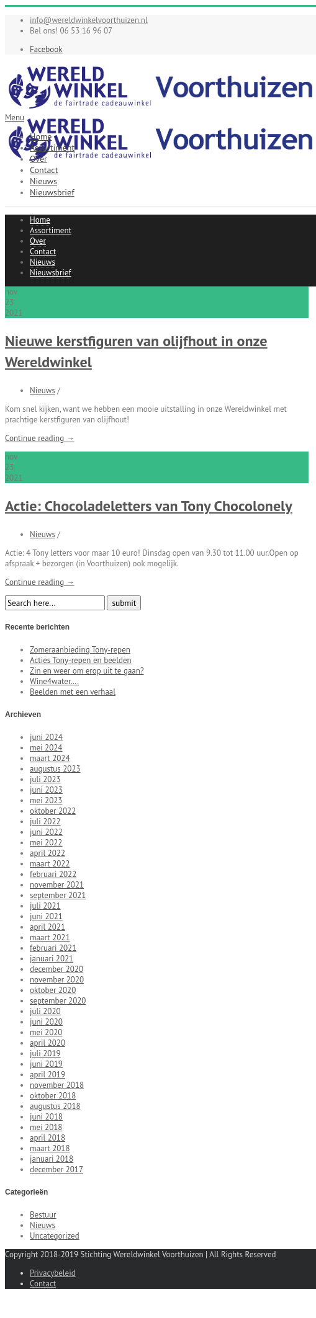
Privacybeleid (53, 1273)
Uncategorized (54, 1236)
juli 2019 (45, 1053)
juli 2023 (45, 779)
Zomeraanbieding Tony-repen (80, 649)
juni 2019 (46, 1064)
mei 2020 (46, 1032)
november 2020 (57, 979)
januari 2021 (51, 958)
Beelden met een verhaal (72, 692)
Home (41, 136)
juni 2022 (46, 832)
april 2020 (47, 1043)
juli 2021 (45, 906)
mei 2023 (46, 800)
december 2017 (56, 1169)
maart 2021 (50, 937)
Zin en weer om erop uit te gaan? (87, 671)
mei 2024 (46, 747)
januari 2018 (51, 1159)
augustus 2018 (55, 1106)
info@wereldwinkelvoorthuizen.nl (89, 20)
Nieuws (43, 181)
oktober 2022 (53, 811)
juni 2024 (46, 737)
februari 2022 (53, 874)
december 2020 (56, 969)
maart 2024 (50, 758)
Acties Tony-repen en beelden (81, 660)
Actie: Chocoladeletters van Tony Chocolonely (148, 505)
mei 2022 (46, 842)
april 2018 (47, 1138)
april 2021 (47, 927)
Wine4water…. (54, 681)
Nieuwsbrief (52, 192)
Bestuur (43, 1214)
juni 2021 (46, 916)
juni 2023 (46, 790)
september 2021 (58, 895)
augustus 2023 (55, 769)
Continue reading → (39, 438)
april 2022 (47, 853)
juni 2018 (46, 1116)
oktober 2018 (53, 1095)
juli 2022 (45, 821)
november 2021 (57, 884)
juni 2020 (46, 1022)
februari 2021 (53, 948)
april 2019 (47, 1074)
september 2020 (58, 1000)
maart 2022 (50, 863)
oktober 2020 (53, 990)
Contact (44, 170)
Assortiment (52, 147)
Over (38, 158)
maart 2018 (50, 1148)
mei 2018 (46, 1127)
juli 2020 (45, 1011)
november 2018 (57, 1085)
